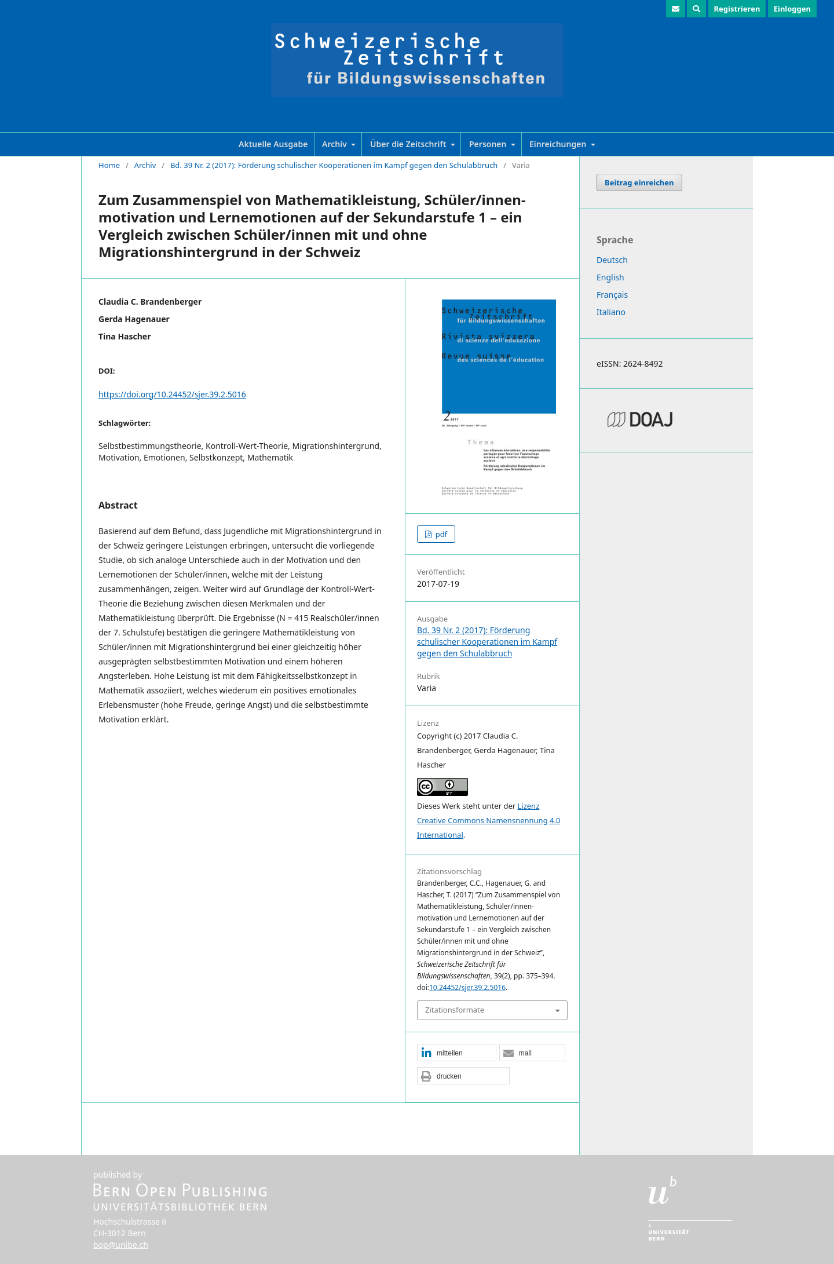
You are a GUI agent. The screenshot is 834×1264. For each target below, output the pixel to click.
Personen (489, 143)
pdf (440, 534)
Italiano (611, 311)
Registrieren (737, 8)
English (610, 277)
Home (109, 165)
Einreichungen (558, 143)
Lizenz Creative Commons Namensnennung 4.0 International (488, 820)
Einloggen (792, 8)
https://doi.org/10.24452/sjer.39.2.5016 (172, 394)
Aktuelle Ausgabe (273, 143)
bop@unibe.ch (120, 1244)
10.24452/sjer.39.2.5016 (467, 987)
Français (612, 294)
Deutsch (612, 259)
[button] (457, 1053)
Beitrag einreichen (639, 182)
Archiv (335, 143)
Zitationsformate (454, 1009)
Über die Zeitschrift (409, 143)
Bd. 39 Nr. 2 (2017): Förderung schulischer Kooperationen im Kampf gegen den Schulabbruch (334, 165)
